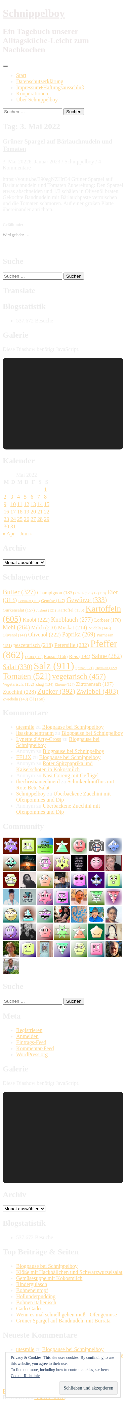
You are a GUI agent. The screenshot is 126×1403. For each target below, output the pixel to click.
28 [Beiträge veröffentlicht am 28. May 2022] (40, 519)
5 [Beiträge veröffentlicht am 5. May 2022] (25, 497)
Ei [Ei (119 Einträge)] (100, 593)
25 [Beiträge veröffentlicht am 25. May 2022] (20, 519)
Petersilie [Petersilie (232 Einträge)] (71, 645)
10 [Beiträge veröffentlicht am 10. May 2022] (13, 504)
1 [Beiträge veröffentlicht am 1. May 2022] (45, 489)
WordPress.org (32, 1054)
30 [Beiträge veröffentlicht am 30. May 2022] (6, 526)
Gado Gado (28, 1308)
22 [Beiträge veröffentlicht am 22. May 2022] (46, 512)
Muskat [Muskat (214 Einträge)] (72, 627)
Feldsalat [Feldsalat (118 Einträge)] (29, 601)
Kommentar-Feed (35, 1048)
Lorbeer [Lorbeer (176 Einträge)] (107, 620)
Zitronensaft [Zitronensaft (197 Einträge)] (95, 684)
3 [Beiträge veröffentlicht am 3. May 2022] (11, 497)
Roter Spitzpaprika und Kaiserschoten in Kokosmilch (54, 766)
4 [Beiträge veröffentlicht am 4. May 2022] (18, 497)
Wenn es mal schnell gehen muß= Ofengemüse (66, 1314)
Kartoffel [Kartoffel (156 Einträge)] (70, 610)
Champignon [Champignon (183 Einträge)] (55, 592)
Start (21, 75)
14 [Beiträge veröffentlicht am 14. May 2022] (40, 504)
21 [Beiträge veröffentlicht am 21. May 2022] (40, 512)
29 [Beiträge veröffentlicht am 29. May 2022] (46, 519)
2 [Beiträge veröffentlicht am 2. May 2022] (5, 497)
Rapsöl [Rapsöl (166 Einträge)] (56, 656)
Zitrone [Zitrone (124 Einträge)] (65, 684)
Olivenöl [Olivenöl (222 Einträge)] (44, 634)
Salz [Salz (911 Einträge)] (54, 665)
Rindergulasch (31, 1284)
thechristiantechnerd (38, 781)
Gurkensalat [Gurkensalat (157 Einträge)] (19, 610)
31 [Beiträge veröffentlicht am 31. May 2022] (13, 526)
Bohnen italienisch (36, 1302)
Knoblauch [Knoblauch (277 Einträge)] (72, 619)
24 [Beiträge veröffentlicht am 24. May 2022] (13, 519)
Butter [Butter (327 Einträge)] (19, 592)
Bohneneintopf (32, 1290)
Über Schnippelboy (37, 99)
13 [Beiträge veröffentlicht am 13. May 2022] (33, 504)
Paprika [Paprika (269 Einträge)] (78, 634)
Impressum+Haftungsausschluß (50, 87)
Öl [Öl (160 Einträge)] (37, 699)
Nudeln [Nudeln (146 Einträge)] (99, 628)
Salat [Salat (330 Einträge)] (17, 667)
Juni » (26, 533)
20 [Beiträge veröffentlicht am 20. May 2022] (33, 512)
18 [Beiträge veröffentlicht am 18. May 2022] (20, 512)
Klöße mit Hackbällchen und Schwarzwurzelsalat (69, 1272)
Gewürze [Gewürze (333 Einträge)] (87, 599)
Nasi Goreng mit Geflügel (71, 775)
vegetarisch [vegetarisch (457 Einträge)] (79, 676)
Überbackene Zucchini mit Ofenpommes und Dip (63, 797)
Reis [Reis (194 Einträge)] (79, 656)
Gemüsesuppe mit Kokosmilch (49, 1278)
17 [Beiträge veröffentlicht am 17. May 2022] (13, 512)
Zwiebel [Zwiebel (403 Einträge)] (98, 691)
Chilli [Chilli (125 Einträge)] (84, 593)
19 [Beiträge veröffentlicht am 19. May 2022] (26, 512)
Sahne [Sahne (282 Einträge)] (107, 656)
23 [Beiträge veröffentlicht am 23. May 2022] (6, 519)
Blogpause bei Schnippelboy (72, 727)
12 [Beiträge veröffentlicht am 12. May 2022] (26, 504)
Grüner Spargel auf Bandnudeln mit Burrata (63, 1320)
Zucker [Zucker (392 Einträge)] (56, 691)
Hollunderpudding (35, 1296)
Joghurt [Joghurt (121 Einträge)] (46, 610)
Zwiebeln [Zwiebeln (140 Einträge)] (15, 699)
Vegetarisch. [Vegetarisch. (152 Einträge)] (18, 684)
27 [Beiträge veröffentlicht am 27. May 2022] (33, 519)
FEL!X (23, 757)
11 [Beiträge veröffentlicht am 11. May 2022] (19, 504)
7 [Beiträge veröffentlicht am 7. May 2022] (38, 497)
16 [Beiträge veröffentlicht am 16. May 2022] (6, 512)
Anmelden (27, 1036)
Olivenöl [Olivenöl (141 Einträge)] (15, 635)
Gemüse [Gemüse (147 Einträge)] (53, 600)
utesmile (25, 727)
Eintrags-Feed (31, 1042)
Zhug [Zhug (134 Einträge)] (44, 684)
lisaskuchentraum (35, 733)
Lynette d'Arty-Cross (38, 739)
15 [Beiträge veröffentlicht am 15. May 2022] (46, 504)
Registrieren (29, 1030)
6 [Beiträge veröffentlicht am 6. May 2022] (32, 497)
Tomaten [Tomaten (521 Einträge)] (27, 676)
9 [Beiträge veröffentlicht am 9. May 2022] (5, 504)
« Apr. (9, 533)
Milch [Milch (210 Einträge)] (44, 627)
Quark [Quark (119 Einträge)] (34, 657)
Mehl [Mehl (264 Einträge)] (16, 627)
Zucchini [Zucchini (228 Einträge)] (19, 692)
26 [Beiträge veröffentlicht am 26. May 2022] (26, 519)
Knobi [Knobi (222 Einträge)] (36, 620)
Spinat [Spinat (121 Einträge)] (85, 668)
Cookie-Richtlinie (25, 1375)
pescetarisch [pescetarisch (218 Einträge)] (33, 645)
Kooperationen (32, 93)
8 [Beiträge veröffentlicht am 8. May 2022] (45, 497)
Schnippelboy (34, 13)
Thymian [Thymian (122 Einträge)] (106, 668)
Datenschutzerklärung (39, 81)
